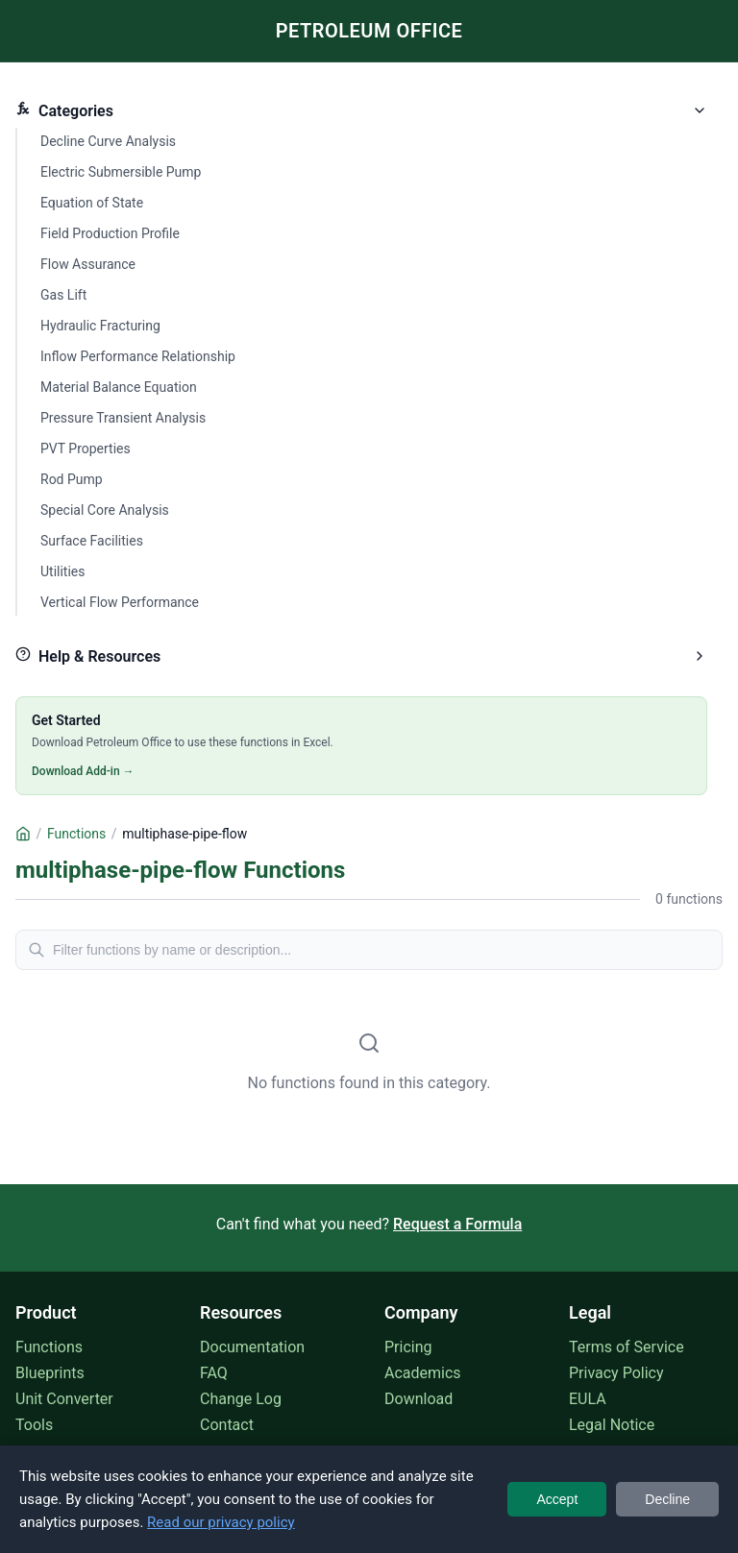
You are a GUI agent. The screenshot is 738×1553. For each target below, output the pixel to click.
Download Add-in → (83, 771)
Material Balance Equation (118, 387)
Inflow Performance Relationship (137, 356)
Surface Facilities (91, 540)
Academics (422, 1373)
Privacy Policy (616, 1373)
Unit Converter (64, 1399)
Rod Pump (71, 479)
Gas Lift (63, 295)
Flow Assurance (87, 264)
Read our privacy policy (221, 1522)
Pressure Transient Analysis (123, 417)
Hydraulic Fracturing (100, 325)
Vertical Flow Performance (119, 602)
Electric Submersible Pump (120, 172)
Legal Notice (611, 1425)
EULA (587, 1399)
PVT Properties (85, 448)
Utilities (63, 571)
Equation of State (91, 202)
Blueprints (50, 1373)
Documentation (252, 1347)
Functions (49, 1347)
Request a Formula (457, 1224)
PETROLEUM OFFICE (369, 30)
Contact (227, 1425)
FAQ (214, 1373)
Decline (667, 1499)
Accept (557, 1499)
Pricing (408, 1347)
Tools (34, 1425)
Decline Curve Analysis (108, 141)
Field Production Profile (110, 233)
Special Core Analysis (104, 510)
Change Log (241, 1399)
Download (418, 1399)
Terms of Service (626, 1347)
